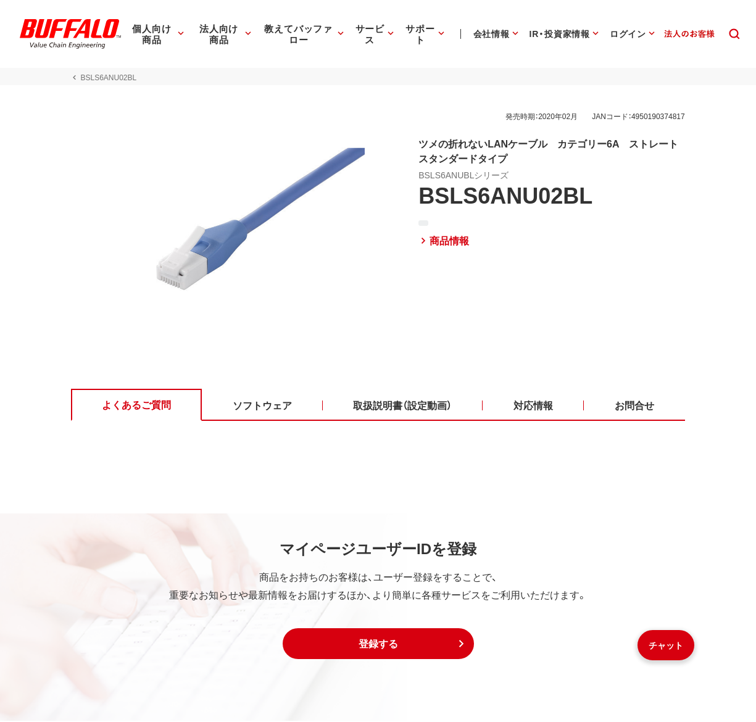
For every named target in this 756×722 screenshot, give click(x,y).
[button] (378, 644)
